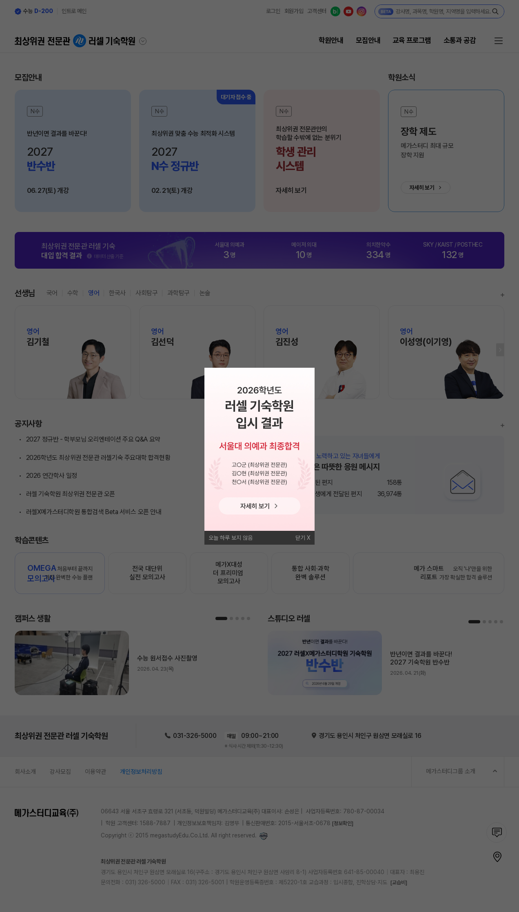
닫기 (300, 538)
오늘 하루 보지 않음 (230, 538)
